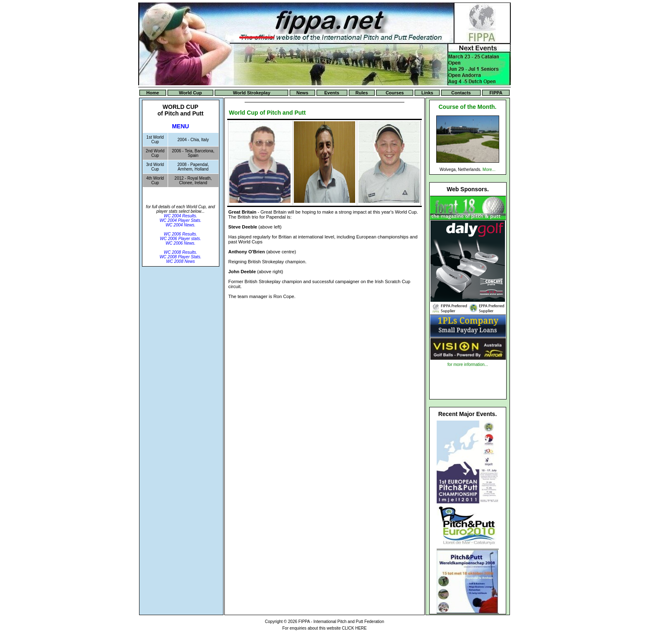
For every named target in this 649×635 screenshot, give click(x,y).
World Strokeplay (251, 92)
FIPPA (495, 92)
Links (427, 92)
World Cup (190, 92)
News (302, 92)
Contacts (461, 92)
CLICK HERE (354, 628)
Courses (395, 92)
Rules (362, 92)
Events (331, 92)
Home (153, 92)
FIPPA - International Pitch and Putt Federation (341, 621)
